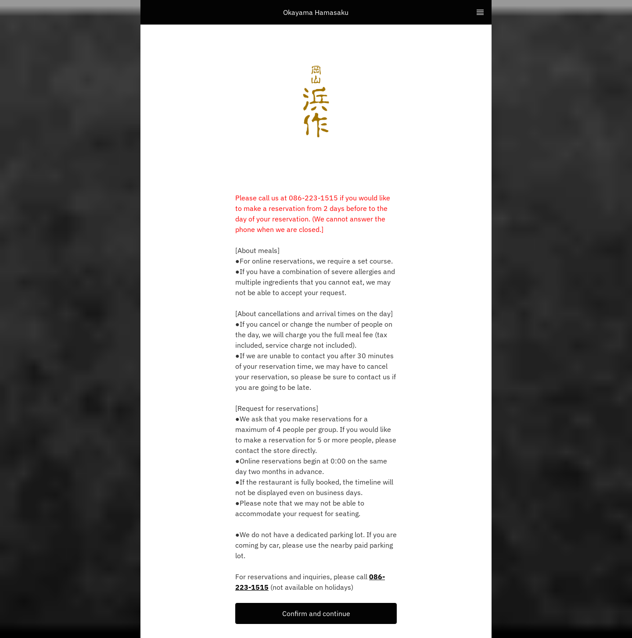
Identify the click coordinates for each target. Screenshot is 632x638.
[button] (316, 613)
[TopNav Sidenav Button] (480, 12)
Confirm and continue (316, 613)
